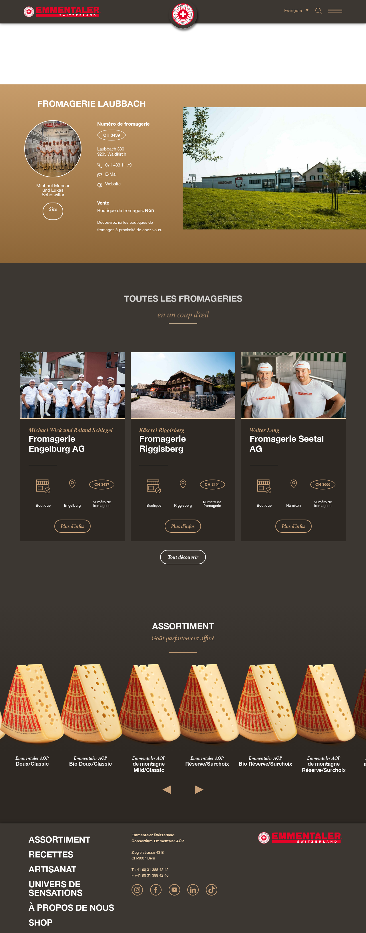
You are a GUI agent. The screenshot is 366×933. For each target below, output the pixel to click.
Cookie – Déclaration (252, 903)
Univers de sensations (55, 827)
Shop (41, 861)
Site (53, 148)
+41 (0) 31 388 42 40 (151, 814)
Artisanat (52, 808)
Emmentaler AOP (32, 697)
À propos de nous (71, 846)
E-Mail (111, 113)
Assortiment (59, 778)
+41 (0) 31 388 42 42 (151, 809)
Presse (35, 885)
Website (113, 122)
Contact (37, 877)
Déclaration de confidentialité (185, 903)
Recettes (51, 793)
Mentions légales (147, 903)
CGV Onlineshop (222, 903)
